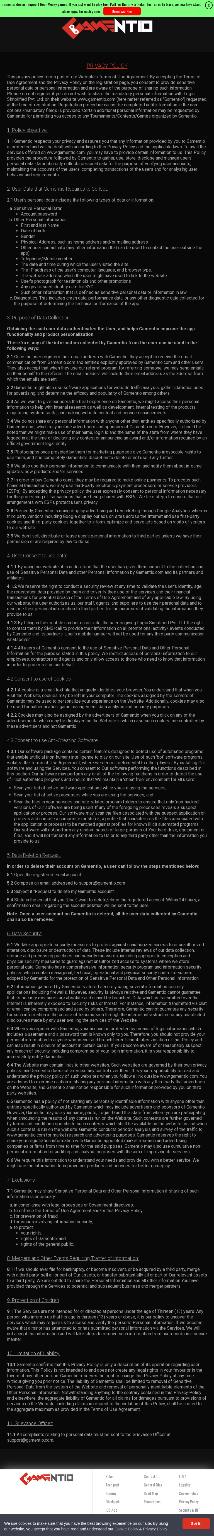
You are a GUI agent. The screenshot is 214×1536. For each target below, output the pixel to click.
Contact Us (152, 1476)
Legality (184, 1485)
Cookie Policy (126, 1529)
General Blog (153, 1485)
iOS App (111, 1510)
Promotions (152, 1501)
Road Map (151, 1493)
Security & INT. (189, 1510)
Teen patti (113, 1485)
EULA (182, 1476)
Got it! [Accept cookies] (196, 1523)
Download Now (122, 11)
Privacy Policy (154, 1529)
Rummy (111, 1493)
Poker (110, 1476)
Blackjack (113, 1501)
